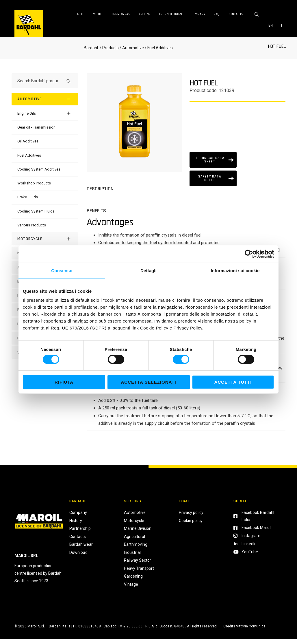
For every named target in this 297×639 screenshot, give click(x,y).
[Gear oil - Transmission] (36, 127)
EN (270, 25)
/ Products (109, 47)
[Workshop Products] (34, 183)
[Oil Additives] (27, 141)
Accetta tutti (233, 382)
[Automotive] (45, 99)
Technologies (170, 14)
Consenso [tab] (61, 270)
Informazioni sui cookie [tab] (235, 270)
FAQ (217, 14)
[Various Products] (31, 225)
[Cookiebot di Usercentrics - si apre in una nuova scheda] (249, 254)
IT (281, 25)
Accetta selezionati (148, 382)
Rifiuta (64, 382)
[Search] (68, 81)
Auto (81, 14)
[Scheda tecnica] (213, 160)
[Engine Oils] (26, 113)
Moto (97, 14)
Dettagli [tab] (148, 270)
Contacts (236, 14)
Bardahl (91, 47)
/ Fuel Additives (158, 47)
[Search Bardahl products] (39, 81)
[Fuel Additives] (29, 155)
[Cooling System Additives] (38, 169)
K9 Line (144, 14)
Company (198, 14)
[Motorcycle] (45, 238)
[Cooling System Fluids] (36, 211)
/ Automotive (132, 47)
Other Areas (120, 14)
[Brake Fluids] (27, 197)
